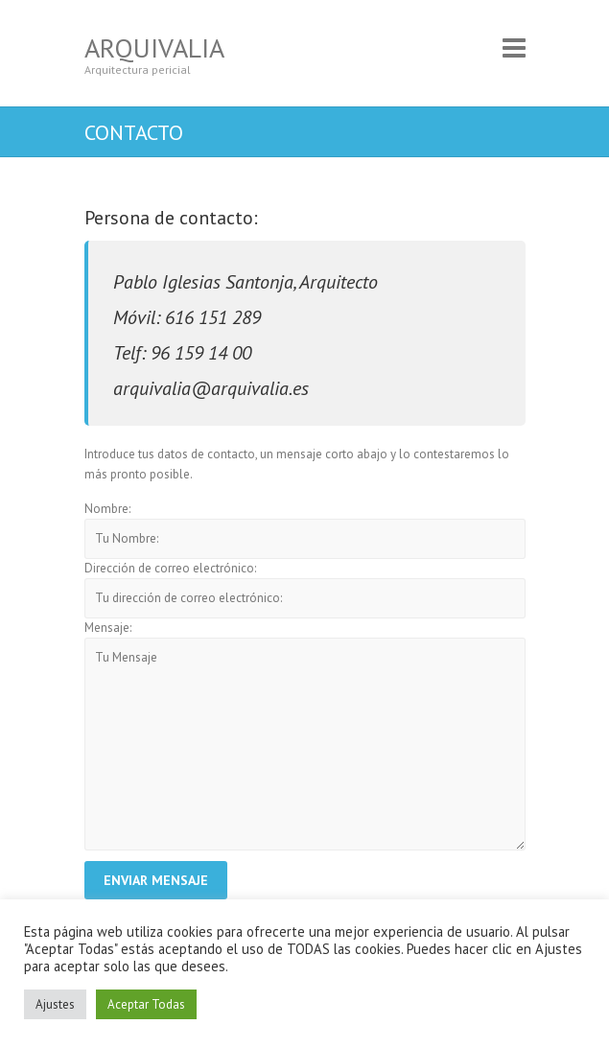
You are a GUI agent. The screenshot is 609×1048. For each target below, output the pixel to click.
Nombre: (107, 509)
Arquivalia (154, 47)
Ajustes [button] (55, 1004)
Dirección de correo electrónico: (170, 568)
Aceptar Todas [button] (146, 1004)
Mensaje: (107, 627)
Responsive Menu (514, 47)
